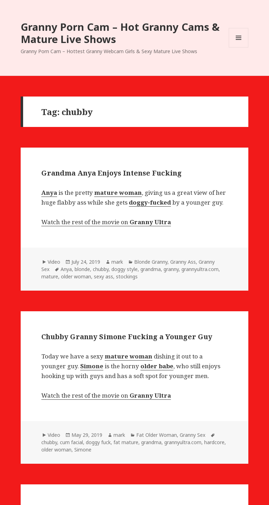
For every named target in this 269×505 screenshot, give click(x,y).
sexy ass (103, 276)
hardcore (214, 442)
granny (171, 269)
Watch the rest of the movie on (106, 222)
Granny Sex (192, 435)
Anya (66, 269)
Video (54, 261)
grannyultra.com (200, 269)
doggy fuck (98, 442)
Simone (82, 449)
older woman (76, 276)
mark (117, 261)
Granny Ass (183, 261)
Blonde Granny (150, 261)
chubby (101, 269)
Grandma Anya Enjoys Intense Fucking (111, 173)
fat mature (125, 442)
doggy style (124, 269)
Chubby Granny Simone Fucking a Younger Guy (126, 336)
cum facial (71, 442)
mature (49, 276)
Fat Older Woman (156, 435)
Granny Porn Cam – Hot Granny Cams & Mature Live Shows (120, 33)
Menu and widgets (238, 47)
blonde (82, 269)
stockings (127, 276)
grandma (150, 269)
